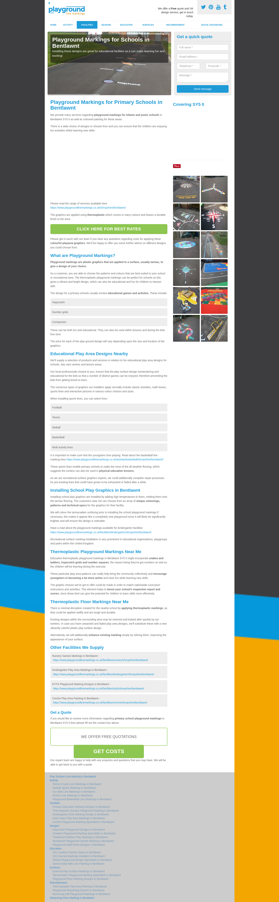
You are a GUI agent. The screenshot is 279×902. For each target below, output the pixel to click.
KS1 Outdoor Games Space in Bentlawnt (77, 852)
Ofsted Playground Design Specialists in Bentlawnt (82, 859)
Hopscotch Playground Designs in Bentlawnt (79, 829)
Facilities (87, 25)
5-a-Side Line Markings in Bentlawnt (74, 791)
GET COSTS (108, 751)
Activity (68, 25)
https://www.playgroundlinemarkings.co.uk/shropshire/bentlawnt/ (88, 207)
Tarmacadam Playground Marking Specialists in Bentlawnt (87, 875)
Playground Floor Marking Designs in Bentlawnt (81, 878)
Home (53, 25)
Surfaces (148, 25)
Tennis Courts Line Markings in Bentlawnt (77, 784)
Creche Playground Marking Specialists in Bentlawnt (83, 821)
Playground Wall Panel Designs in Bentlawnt (79, 844)
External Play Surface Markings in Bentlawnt (79, 871)
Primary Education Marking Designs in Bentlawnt (81, 806)
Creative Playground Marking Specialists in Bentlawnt (84, 833)
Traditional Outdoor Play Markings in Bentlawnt (80, 837)
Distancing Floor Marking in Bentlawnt (72, 897)
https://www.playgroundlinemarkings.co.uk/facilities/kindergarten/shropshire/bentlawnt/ (100, 532)
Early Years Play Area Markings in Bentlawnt (79, 818)
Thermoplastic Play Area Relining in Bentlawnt (80, 886)
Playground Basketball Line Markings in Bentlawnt (82, 799)
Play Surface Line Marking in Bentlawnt (73, 776)
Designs (106, 25)
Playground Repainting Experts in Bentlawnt (78, 890)
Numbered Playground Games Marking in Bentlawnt (83, 840)
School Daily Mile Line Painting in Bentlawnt (78, 863)
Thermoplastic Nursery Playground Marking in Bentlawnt (86, 810)
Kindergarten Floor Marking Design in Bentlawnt (81, 814)
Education (126, 25)
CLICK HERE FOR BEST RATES (109, 229)
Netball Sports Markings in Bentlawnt (74, 787)
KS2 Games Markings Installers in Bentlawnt (79, 856)
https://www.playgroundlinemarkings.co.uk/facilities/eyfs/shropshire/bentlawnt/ (98, 688)
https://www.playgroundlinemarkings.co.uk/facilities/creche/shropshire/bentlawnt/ (100, 702)
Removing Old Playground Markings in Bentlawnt (81, 894)
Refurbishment (175, 25)
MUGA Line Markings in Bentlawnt (73, 795)
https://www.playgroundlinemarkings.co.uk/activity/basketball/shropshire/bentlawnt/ (115, 459)
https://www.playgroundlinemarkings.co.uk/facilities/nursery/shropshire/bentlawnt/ (100, 660)
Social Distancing (212, 25)
